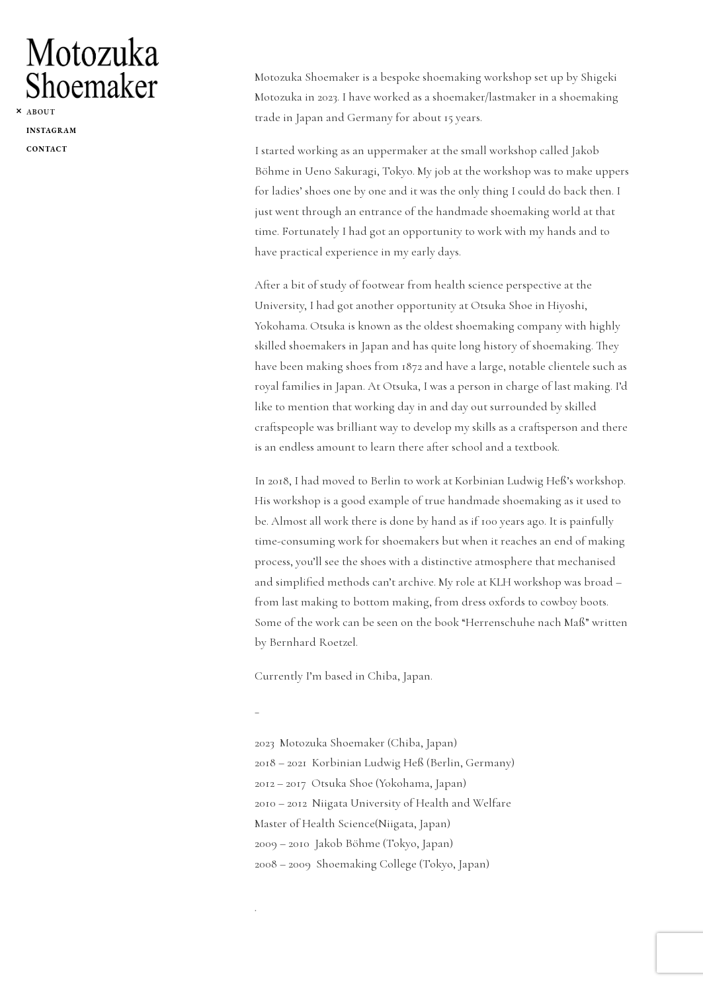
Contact (46, 149)
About (41, 111)
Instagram (51, 130)
